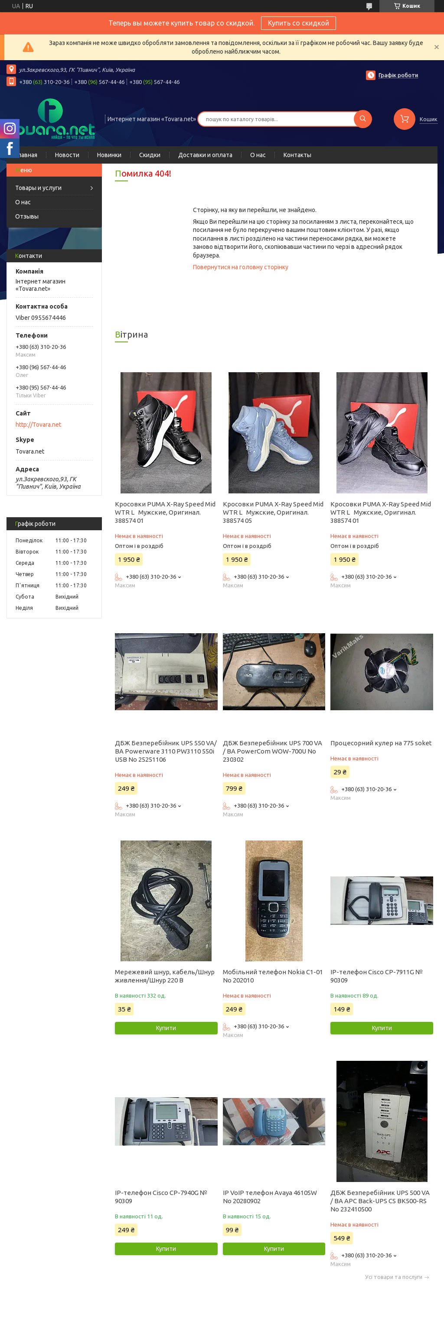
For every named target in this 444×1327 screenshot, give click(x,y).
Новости (67, 155)
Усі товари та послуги (393, 1277)
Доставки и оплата (205, 155)
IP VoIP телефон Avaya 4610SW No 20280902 (270, 1197)
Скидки (149, 155)
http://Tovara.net (38, 424)
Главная (26, 155)
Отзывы (27, 216)
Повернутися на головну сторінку (240, 267)
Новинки (109, 155)
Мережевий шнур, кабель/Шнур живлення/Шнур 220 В (165, 976)
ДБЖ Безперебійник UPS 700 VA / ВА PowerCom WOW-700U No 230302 (272, 751)
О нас (258, 155)
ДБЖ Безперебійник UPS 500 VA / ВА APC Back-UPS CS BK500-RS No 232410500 (380, 1201)
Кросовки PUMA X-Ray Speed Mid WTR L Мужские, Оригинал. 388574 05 (273, 512)
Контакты (297, 155)
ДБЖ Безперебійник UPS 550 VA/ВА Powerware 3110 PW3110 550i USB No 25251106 (166, 751)
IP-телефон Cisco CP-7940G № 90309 (161, 1197)
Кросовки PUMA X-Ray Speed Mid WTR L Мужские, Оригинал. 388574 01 (165, 512)
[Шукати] (363, 119)
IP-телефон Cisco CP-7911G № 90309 (376, 976)
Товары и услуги (38, 187)
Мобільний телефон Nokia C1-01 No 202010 (273, 976)
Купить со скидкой (298, 23)
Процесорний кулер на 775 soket (381, 743)
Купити (166, 1027)
